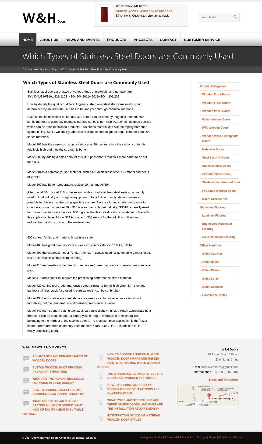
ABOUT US (49, 40)
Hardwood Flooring (213, 207)
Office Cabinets (212, 287)
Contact (238, 437)
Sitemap (201, 437)
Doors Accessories (214, 199)
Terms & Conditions (220, 437)
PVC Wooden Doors (215, 127)
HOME (27, 40)
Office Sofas (210, 278)
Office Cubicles (212, 253)
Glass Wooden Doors (216, 119)
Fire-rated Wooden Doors (219, 190)
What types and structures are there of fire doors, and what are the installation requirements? (135, 404)
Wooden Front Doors (216, 94)
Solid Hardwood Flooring (219, 237)
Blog (54, 69)
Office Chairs (211, 270)
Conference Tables (214, 295)
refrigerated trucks (151, 437)
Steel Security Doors (216, 157)
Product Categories (213, 86)
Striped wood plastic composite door (144, 11)
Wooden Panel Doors (216, 111)
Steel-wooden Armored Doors (222, 182)
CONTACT (168, 40)
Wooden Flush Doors (216, 103)
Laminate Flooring (214, 215)
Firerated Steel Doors (216, 174)
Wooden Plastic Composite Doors (220, 138)
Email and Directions (224, 379)
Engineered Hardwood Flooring (217, 226)
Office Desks (210, 262)
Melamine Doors (213, 149)
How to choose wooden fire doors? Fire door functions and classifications (133, 389)
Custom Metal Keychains (179, 437)
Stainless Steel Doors (216, 165)
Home (43, 69)
